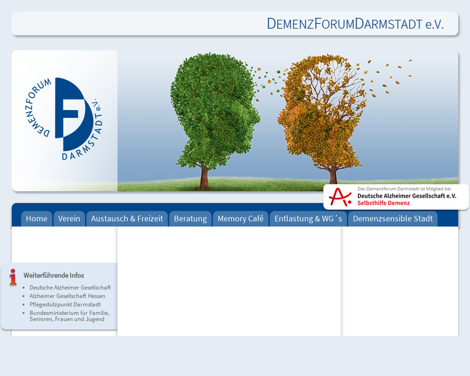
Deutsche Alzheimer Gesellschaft (70, 287)
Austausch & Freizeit (127, 218)
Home (36, 218)
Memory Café (241, 218)
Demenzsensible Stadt (393, 218)
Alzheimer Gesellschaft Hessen (67, 296)
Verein (69, 218)
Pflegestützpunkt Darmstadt (65, 304)
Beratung (190, 218)
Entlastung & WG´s (308, 218)
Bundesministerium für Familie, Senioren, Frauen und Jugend (69, 316)
